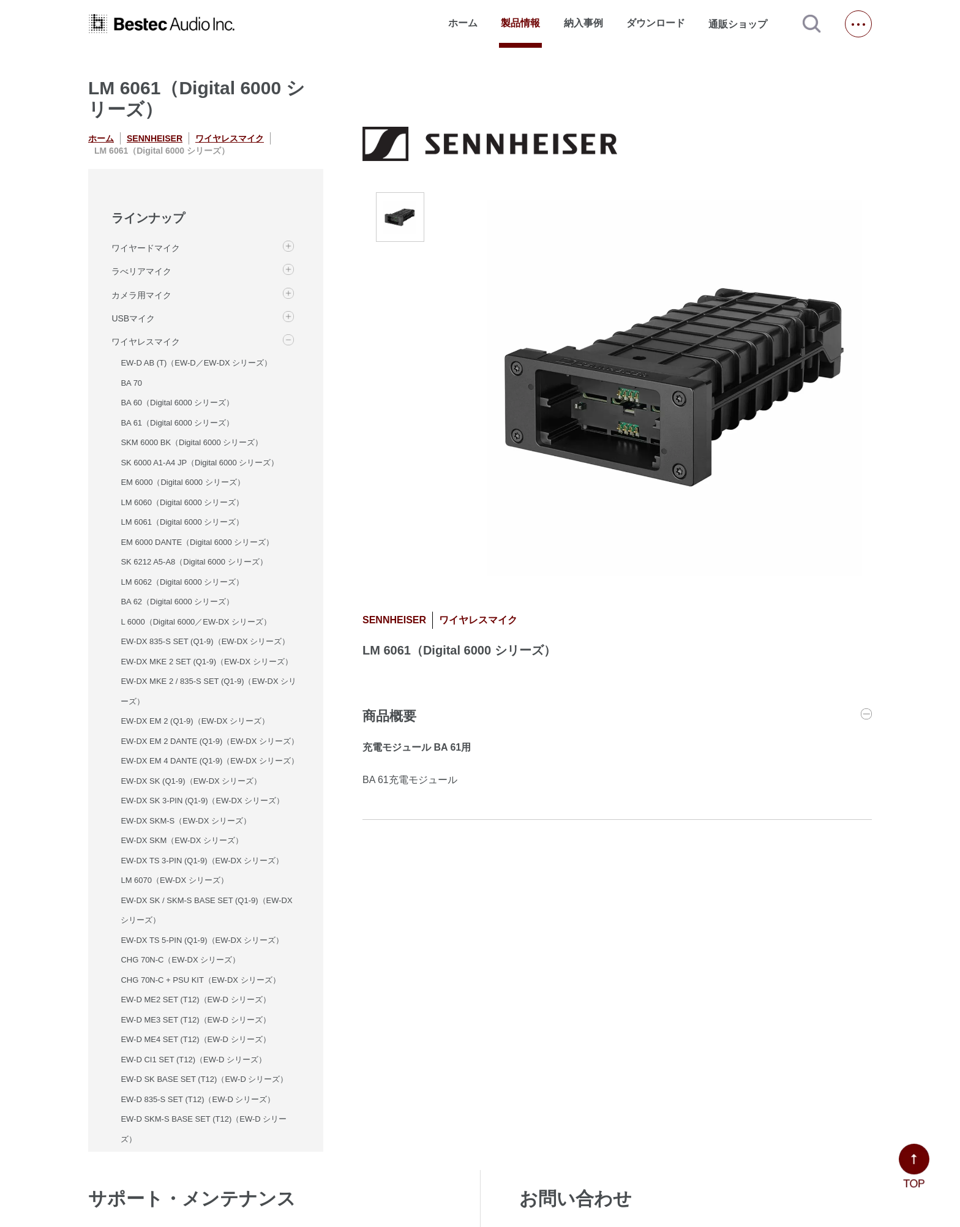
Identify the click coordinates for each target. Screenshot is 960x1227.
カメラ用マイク (141, 295)
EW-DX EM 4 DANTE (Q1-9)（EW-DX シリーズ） (210, 760)
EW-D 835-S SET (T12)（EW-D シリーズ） (198, 1099)
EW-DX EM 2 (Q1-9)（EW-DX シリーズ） (195, 721)
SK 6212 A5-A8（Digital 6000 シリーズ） (194, 561)
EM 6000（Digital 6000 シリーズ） (182, 482)
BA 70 (131, 383)
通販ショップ (743, 23)
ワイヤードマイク (145, 248)
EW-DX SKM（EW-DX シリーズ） (182, 840)
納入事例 (583, 23)
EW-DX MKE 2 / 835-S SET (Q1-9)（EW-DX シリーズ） (208, 691)
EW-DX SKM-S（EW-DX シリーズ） (186, 820)
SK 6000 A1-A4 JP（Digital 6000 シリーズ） (200, 462)
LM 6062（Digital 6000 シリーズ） (182, 582)
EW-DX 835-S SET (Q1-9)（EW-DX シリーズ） (205, 641)
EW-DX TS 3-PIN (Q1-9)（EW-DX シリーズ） (202, 860)
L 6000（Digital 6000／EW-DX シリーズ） (196, 621)
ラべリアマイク (141, 271)
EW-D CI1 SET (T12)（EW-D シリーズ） (193, 1059)
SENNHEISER (154, 138)
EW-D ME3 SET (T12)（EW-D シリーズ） (195, 1019)
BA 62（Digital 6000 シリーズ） (177, 601)
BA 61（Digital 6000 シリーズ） (177, 422)
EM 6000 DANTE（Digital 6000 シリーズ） (197, 542)
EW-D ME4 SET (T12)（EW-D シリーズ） (195, 1039)
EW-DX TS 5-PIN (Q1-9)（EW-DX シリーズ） (202, 940)
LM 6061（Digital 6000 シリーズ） (182, 522)
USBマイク (133, 318)
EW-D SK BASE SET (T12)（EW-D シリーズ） (204, 1079)
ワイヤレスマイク (229, 138)
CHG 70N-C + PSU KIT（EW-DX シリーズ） (200, 980)
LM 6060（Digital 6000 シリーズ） (182, 502)
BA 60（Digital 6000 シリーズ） (177, 402)
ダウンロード (655, 23)
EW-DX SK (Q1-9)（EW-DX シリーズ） (191, 781)
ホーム (463, 23)
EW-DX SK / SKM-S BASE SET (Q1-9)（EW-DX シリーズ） (206, 910)
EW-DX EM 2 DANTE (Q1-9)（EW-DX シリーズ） (210, 741)
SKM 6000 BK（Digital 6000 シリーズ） (192, 442)
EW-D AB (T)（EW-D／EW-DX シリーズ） (196, 362)
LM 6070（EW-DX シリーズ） (174, 880)
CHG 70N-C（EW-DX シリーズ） (180, 959)
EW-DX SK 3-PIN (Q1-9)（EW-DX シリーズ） (202, 800)
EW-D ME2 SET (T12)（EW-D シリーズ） (195, 999)
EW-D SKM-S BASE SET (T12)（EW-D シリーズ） (204, 1129)
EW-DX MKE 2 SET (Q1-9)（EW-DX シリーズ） (206, 661)
